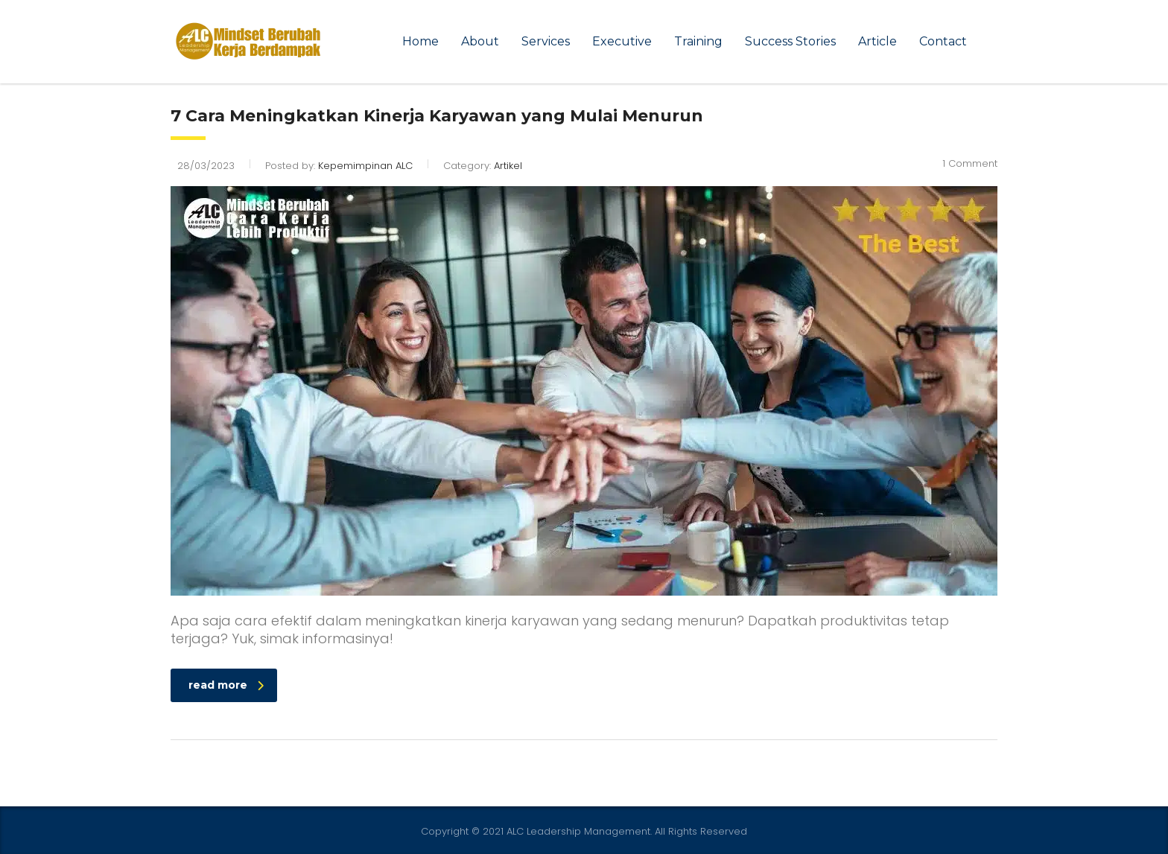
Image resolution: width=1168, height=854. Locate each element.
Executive (622, 41)
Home (420, 41)
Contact (943, 41)
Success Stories (790, 41)
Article (877, 41)
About (480, 41)
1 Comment (969, 163)
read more (226, 685)
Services (545, 41)
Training (698, 41)
